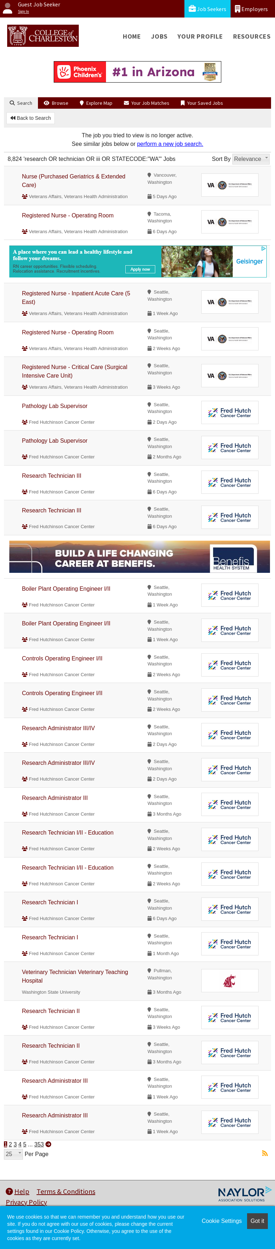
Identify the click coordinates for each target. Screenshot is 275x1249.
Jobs (159, 36)
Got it (257, 1221)
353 (39, 1144)
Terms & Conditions (66, 1191)
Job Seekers (207, 8)
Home (132, 36)
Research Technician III (51, 476)
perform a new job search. (170, 144)
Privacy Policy (26, 1202)
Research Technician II (51, 1011)
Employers (251, 8)
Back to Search (30, 118)
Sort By (221, 159)
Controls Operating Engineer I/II (62, 658)
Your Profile (200, 36)
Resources (252, 36)
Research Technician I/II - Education (68, 833)
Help (17, 1191)
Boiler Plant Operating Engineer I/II (66, 589)
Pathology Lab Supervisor (54, 406)
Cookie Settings (222, 1221)
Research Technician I (50, 902)
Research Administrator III (55, 798)
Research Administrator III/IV (58, 728)
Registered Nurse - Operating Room (68, 215)
